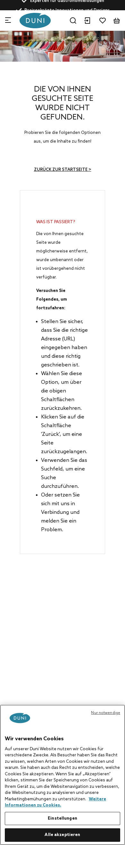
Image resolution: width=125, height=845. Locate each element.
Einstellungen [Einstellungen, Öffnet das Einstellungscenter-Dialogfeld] (62, 818)
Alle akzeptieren (62, 834)
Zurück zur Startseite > (62, 169)
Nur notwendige (105, 713)
